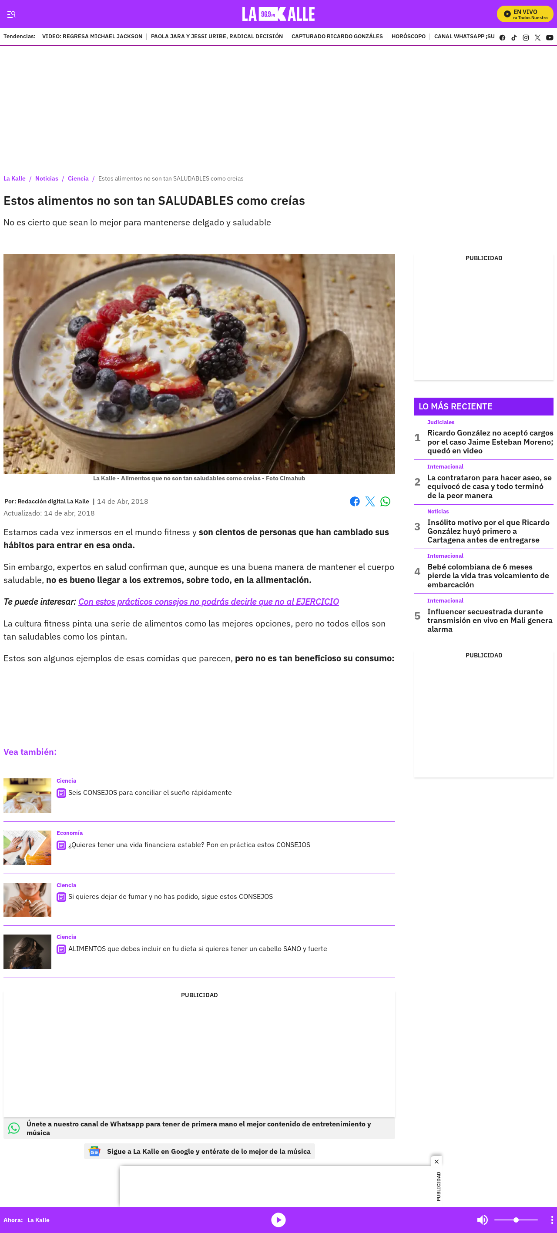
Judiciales (441, 422)
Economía (70, 833)
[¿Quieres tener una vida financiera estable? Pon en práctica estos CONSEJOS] (27, 848)
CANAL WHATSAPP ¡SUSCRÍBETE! (479, 37)
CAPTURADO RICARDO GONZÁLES (337, 37)
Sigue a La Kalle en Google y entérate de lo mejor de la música (199, 1151)
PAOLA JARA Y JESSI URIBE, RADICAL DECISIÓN (217, 37)
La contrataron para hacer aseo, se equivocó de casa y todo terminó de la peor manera (489, 486)
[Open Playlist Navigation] (552, 1220)
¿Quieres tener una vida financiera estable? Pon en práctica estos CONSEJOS (189, 844)
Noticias (46, 178)
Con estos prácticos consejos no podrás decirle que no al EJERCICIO (208, 601)
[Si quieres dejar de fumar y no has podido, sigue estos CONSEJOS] (27, 900)
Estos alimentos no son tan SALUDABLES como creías (171, 178)
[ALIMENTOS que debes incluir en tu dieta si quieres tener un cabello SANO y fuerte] (27, 952)
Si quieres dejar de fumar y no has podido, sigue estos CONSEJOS (170, 896)
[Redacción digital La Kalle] (53, 501)
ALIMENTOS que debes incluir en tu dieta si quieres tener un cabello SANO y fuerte (197, 948)
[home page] (279, 14)
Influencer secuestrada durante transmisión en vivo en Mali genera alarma (490, 620)
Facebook (354, 501)
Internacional (445, 466)
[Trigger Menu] (11, 14)
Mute (482, 1220)
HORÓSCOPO (409, 37)
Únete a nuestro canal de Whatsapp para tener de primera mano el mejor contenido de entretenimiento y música (189, 1128)
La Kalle (14, 178)
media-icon (278, 1220)
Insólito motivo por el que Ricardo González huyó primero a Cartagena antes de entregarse (488, 531)
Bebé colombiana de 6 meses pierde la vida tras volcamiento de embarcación (488, 576)
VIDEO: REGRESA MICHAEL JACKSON (92, 37)
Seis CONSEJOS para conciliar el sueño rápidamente (150, 792)
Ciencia (78, 178)
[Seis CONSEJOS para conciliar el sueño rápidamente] (27, 795)
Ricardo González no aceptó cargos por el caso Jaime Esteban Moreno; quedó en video (490, 442)
